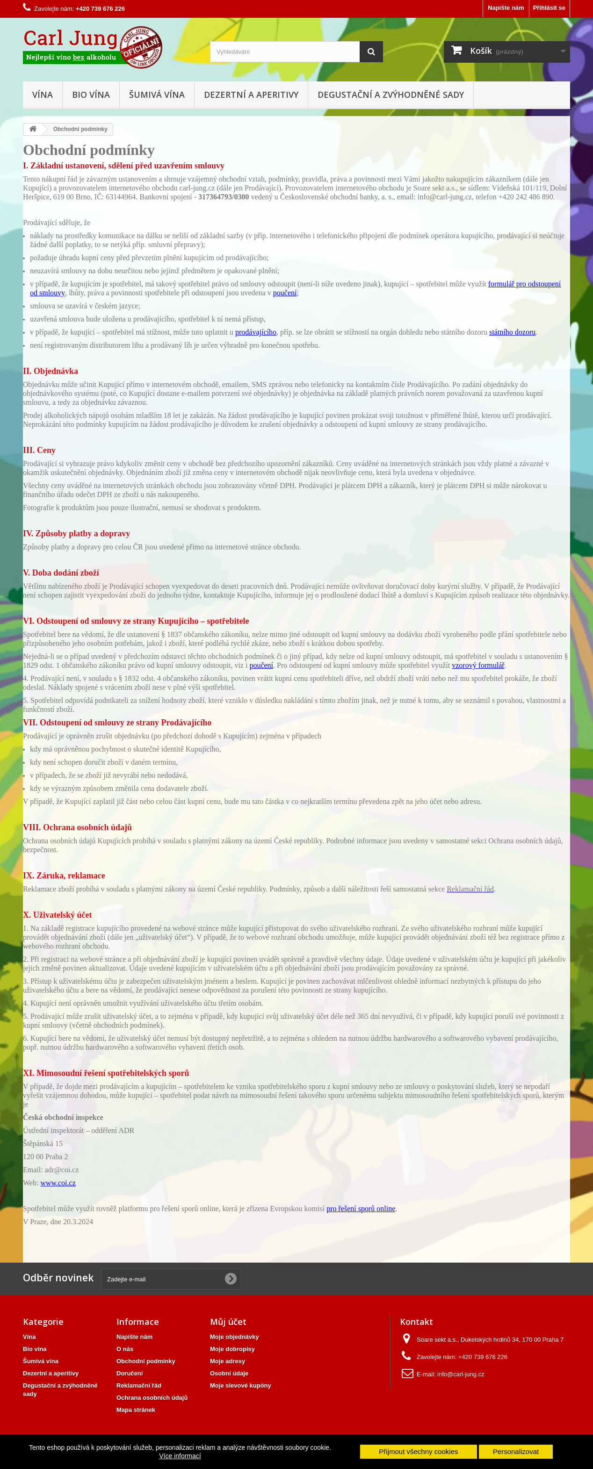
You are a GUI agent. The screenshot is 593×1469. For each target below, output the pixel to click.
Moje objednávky (234, 1336)
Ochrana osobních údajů (152, 1397)
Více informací (180, 1456)
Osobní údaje (229, 1373)
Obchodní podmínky (145, 1361)
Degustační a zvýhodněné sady (391, 94)
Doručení (129, 1373)
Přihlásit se (549, 7)
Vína (42, 94)
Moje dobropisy (232, 1348)
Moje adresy (227, 1361)
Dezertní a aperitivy (251, 94)
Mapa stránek (135, 1409)
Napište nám (506, 7)
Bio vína (91, 94)
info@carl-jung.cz (461, 1374)
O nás (124, 1348)
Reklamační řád (138, 1385)
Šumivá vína (157, 94)
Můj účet (228, 1321)
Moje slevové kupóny (240, 1385)
